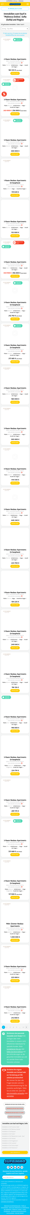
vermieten (10, 1096)
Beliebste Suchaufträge (14, 1116)
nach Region (15, 1152)
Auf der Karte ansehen (18, 35)
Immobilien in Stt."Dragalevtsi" (10, 1141)
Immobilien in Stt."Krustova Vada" (10, 1127)
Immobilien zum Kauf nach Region (15, 1108)
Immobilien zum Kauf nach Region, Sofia (14, 1104)
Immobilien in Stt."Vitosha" (9, 1138)
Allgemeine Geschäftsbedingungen (12, 1206)
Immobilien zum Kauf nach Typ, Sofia (15, 1112)
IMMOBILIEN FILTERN (15, 8)
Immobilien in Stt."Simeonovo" (10, 1148)
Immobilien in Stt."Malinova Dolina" (11, 1129)
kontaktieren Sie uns (14, 1049)
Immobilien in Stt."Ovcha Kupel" (10, 1145)
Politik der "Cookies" (17, 1209)
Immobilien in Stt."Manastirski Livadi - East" (13, 1136)
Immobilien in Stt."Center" (8, 1134)
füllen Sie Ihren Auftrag (15, 1052)
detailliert (14, 73)
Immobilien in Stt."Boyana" (9, 1131)
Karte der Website (19, 1213)
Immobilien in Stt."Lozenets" (9, 1143)
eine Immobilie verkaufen (15, 1093)
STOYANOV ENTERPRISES (7, 1201)
